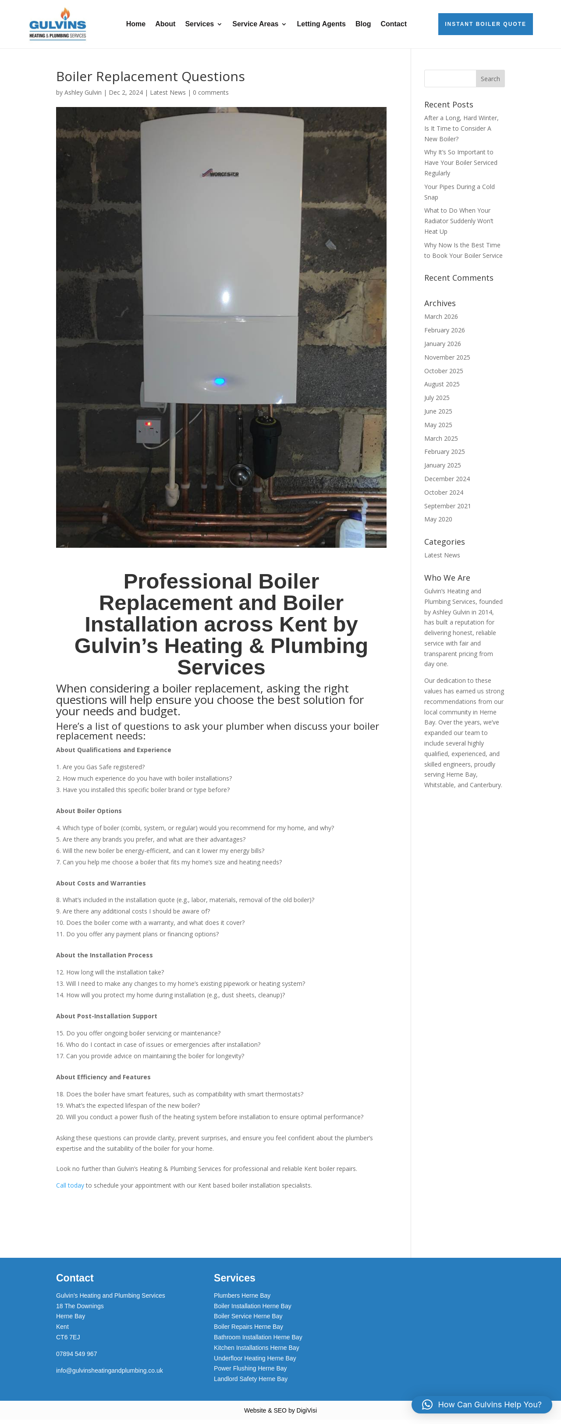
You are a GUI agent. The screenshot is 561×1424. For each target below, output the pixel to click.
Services (199, 24)
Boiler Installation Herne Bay (252, 1310)
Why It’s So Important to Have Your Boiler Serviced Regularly (460, 167)
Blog (363, 24)
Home (136, 24)
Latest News (168, 97)
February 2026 (444, 334)
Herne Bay (70, 1320)
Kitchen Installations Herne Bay (256, 1352)
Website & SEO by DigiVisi (280, 1414)
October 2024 (443, 497)
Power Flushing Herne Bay (250, 1372)
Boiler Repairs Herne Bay (248, 1331)
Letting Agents (321, 24)
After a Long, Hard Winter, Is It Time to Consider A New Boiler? (461, 132)
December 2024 (447, 483)
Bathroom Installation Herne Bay (258, 1341)
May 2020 (438, 523)
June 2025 (438, 415)
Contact (393, 24)
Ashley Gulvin (83, 97)
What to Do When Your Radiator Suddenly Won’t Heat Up (459, 225)
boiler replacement (211, 692)
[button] (482, 1404)
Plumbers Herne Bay (242, 1299)
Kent (62, 1331)
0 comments (211, 97)
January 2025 (442, 469)
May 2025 (438, 429)
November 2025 (447, 361)
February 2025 (444, 456)
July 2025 (437, 402)
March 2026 (441, 321)
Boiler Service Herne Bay (248, 1320)
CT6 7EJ (68, 1341)
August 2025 (442, 388)
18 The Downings (80, 1310)
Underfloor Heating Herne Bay (255, 1362)
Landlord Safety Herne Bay (251, 1383)
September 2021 (447, 510)
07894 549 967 (76, 1358)
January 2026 (442, 348)
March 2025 (441, 443)
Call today (70, 1189)
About (165, 24)
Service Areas (255, 24)
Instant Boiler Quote (485, 24)
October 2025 (443, 375)
